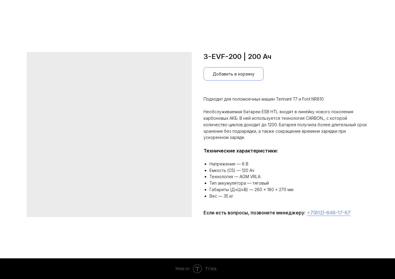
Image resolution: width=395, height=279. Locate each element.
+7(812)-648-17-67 (329, 213)
